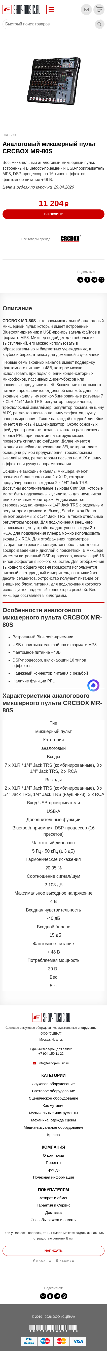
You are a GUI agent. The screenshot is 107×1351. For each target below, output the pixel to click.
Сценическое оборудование (53, 1098)
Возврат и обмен (53, 1198)
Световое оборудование (53, 1091)
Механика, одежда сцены (53, 1120)
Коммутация (53, 1105)
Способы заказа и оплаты (53, 1220)
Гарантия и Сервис (53, 1205)
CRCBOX (9, 135)
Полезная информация (53, 1177)
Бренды (53, 1170)
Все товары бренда (35, 239)
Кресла (53, 1135)
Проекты (53, 1162)
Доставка (53, 1212)
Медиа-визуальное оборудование (53, 1127)
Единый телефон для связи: (51, 1051)
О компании (53, 1155)
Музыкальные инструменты (53, 1113)
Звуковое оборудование (53, 1084)
